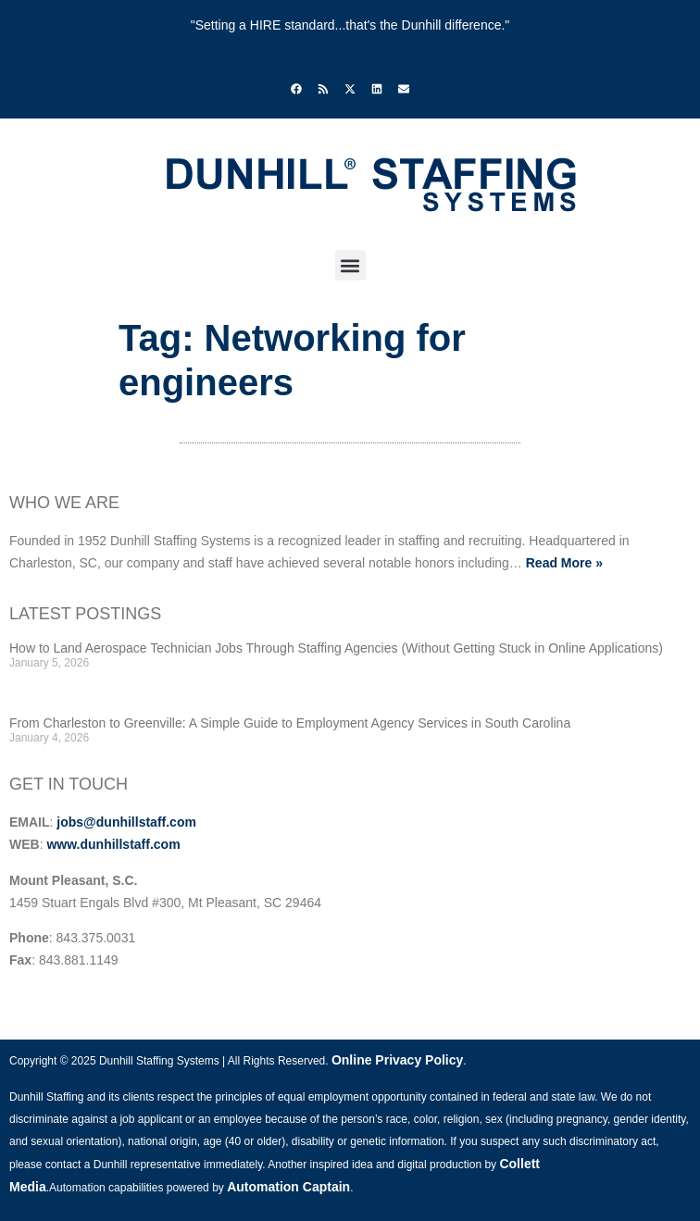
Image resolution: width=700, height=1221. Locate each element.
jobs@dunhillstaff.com (126, 822)
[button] (350, 265)
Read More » (564, 562)
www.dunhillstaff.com (113, 844)
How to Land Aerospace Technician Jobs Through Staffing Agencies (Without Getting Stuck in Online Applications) (336, 648)
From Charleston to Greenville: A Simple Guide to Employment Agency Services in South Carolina (289, 723)
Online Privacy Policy (397, 1060)
